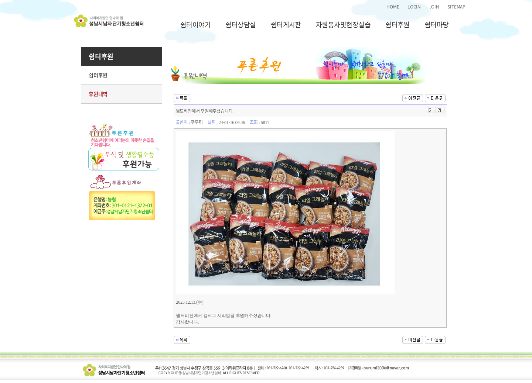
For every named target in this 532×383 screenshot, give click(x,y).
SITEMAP (456, 6)
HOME (392, 6)
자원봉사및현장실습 (343, 25)
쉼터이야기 (195, 25)
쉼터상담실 (240, 25)
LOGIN (414, 6)
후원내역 (98, 93)
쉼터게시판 (286, 25)
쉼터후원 (397, 25)
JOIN (434, 6)
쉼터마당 (436, 25)
